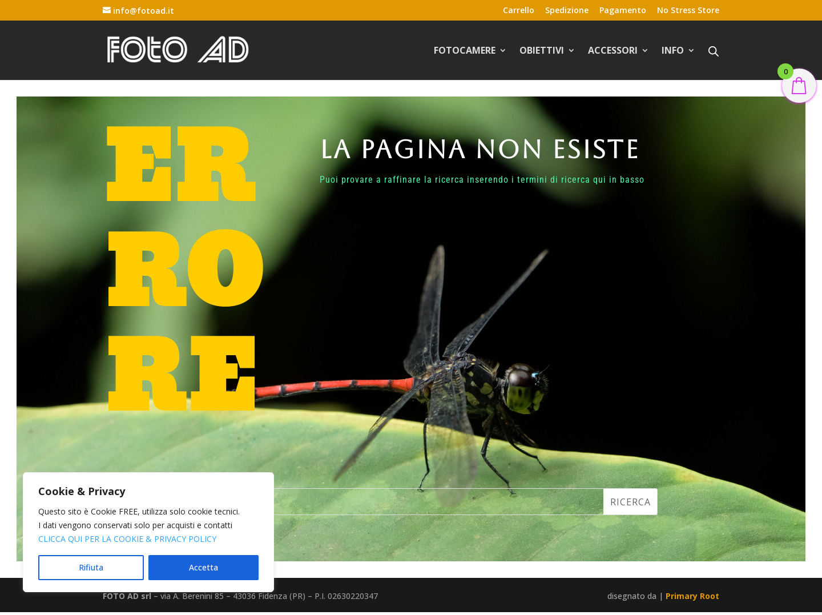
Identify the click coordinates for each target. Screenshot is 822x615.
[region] (148, 532)
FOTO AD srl (127, 595)
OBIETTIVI (541, 51)
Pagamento (622, 10)
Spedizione (567, 10)
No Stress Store (688, 10)
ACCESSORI (613, 51)
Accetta (203, 567)
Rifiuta (91, 567)
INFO (673, 51)
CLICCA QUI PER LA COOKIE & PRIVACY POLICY (127, 538)
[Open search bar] (713, 50)
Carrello (518, 10)
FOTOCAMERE (464, 51)
